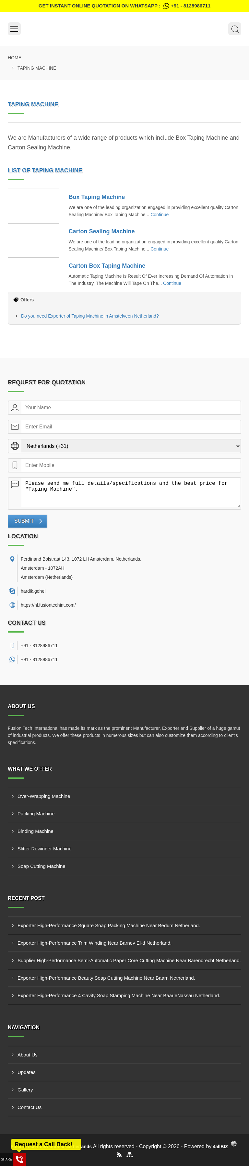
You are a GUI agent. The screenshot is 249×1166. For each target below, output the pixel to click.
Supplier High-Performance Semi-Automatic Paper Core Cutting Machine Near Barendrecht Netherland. (129, 960)
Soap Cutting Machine (41, 866)
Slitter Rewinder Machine (45, 848)
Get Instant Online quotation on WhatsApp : (124, 5)
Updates (27, 1072)
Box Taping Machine (97, 197)
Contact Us (30, 1107)
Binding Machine (35, 831)
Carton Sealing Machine (102, 231)
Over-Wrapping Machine (44, 796)
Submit (24, 521)
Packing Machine (36, 813)
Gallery (25, 1089)
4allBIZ (220, 1146)
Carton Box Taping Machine (107, 265)
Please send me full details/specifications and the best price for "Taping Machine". (131, 492)
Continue (159, 214)
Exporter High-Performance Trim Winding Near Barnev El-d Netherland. (95, 943)
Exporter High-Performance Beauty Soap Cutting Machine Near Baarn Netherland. (106, 978)
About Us (28, 1054)
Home (14, 57)
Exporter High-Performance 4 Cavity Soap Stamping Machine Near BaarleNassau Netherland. (119, 995)
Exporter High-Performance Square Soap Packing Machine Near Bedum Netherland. (109, 925)
